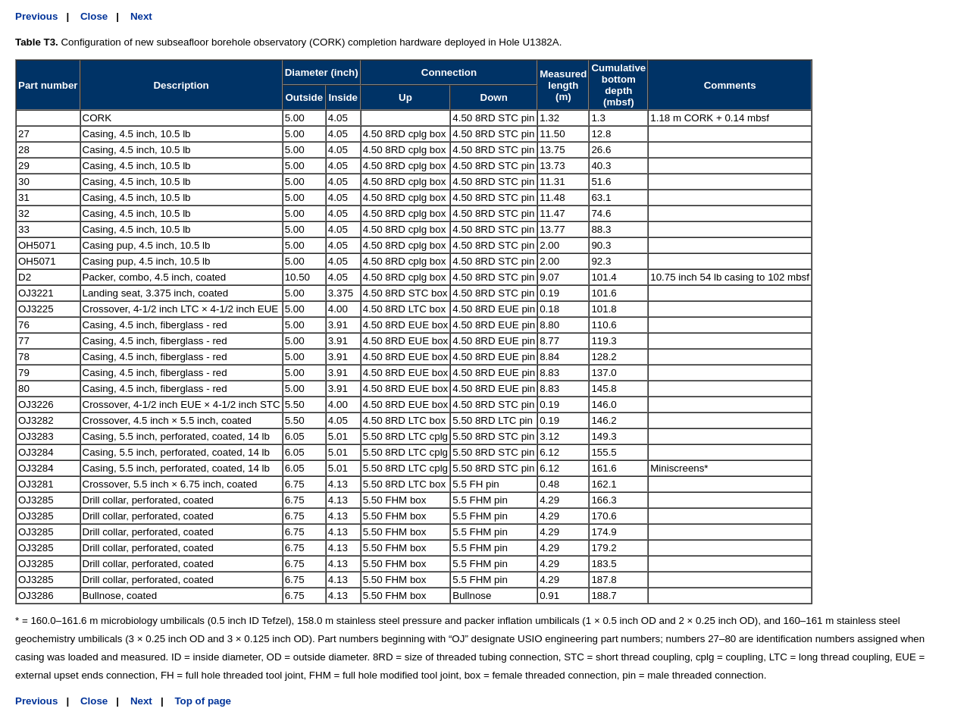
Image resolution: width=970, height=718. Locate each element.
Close (94, 16)
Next (141, 16)
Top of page (202, 701)
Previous (36, 16)
